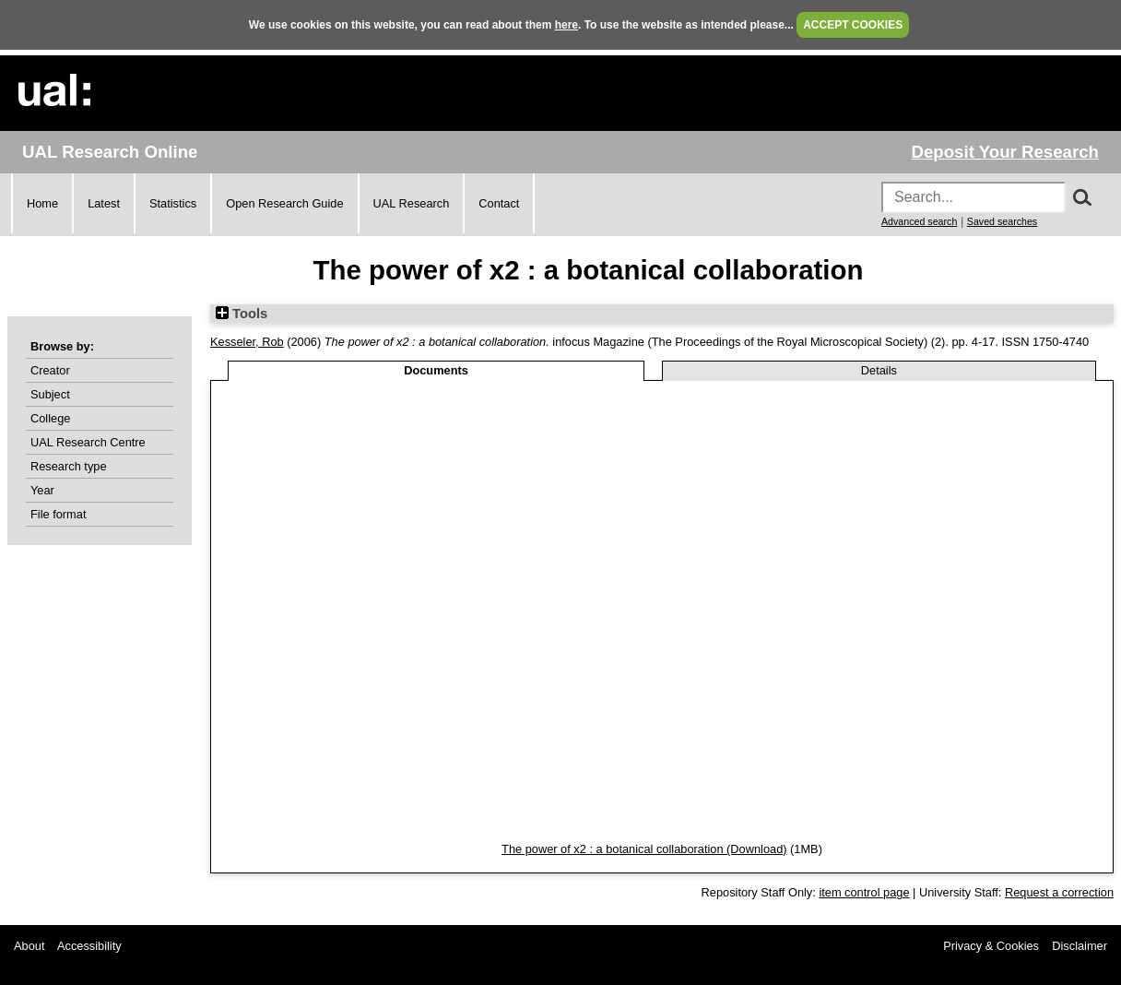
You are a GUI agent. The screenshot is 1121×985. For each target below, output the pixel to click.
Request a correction (1059, 892)
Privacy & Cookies (991, 946)
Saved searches (1002, 221)
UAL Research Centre (88, 442)
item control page (864, 892)
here (566, 24)
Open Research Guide (284, 203)
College (50, 418)
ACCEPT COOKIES (853, 24)
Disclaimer (1079, 946)
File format (58, 514)
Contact (498, 203)
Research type (68, 466)
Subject (50, 394)
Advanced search (919, 221)
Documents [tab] (436, 370)
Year (42, 490)
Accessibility (89, 946)
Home (42, 203)
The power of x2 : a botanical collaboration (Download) (644, 849)
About (29, 946)
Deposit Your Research (1005, 151)
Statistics (172, 203)
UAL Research (411, 203)
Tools (241, 313)
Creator (50, 370)
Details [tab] (879, 370)
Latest (104, 203)
